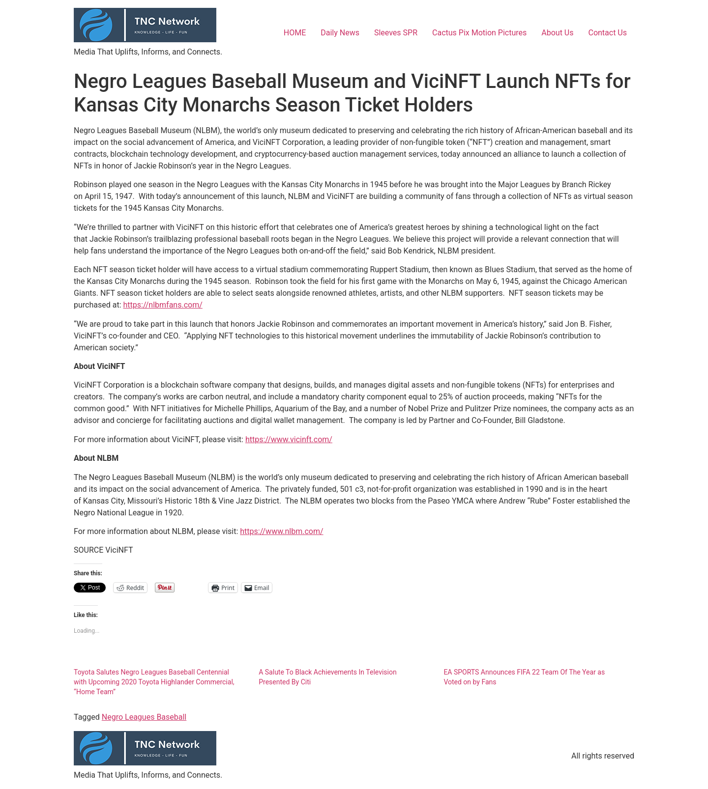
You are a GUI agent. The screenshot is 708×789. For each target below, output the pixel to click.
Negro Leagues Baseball (144, 717)
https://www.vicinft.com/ (288, 439)
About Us (557, 32)
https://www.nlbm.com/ (281, 531)
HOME (295, 32)
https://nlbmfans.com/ (162, 305)
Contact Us (607, 32)
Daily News (340, 32)
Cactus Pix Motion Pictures (479, 32)
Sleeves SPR (395, 32)
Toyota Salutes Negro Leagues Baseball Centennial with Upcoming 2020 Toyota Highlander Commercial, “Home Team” (154, 682)
